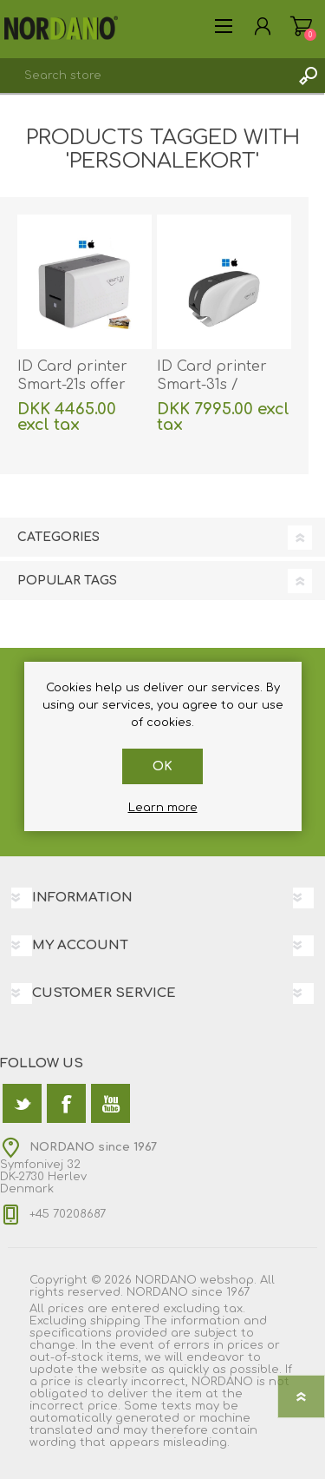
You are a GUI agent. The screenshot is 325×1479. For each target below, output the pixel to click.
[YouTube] (110, 1103)
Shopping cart (301, 26)
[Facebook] (66, 1103)
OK (162, 766)
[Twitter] (22, 1103)
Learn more (163, 808)
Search (307, 75)
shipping (115, 1321)
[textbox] (145, 75)
